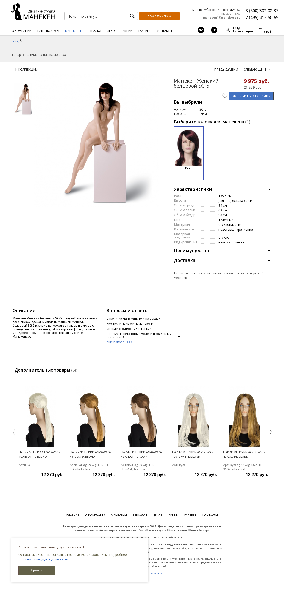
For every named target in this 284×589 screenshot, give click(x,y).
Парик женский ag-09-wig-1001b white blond (39, 454)
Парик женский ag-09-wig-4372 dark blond (90, 454)
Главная (72, 515)
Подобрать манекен (160, 16)
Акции (127, 31)
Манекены (73, 31)
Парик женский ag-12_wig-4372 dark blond (244, 454)
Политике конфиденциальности (43, 559)
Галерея (144, 31)
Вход (236, 28)
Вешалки (94, 31)
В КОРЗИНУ (251, 96)
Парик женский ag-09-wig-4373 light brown (141, 454)
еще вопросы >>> (119, 342)
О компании (21, 31)
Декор (112, 31)
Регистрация (243, 31)
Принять (36, 570)
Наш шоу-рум (48, 31)
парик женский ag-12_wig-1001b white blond (192, 454)
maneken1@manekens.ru (221, 17)
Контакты (164, 31)
